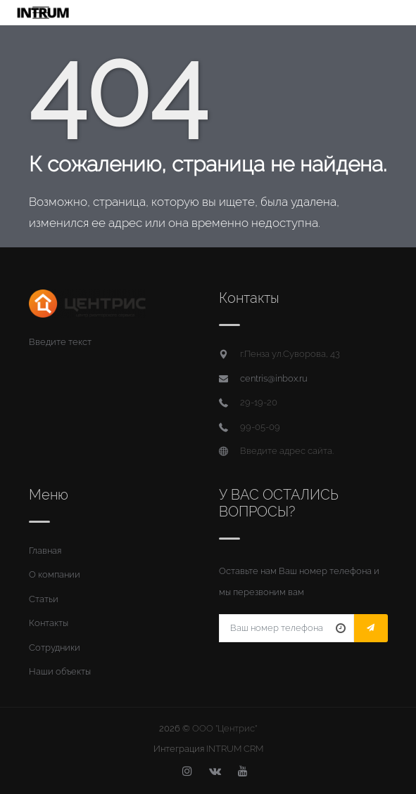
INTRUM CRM (234, 748)
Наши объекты (60, 671)
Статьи (43, 599)
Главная (45, 550)
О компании (54, 574)
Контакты (48, 623)
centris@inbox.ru (274, 378)
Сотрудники (54, 647)
